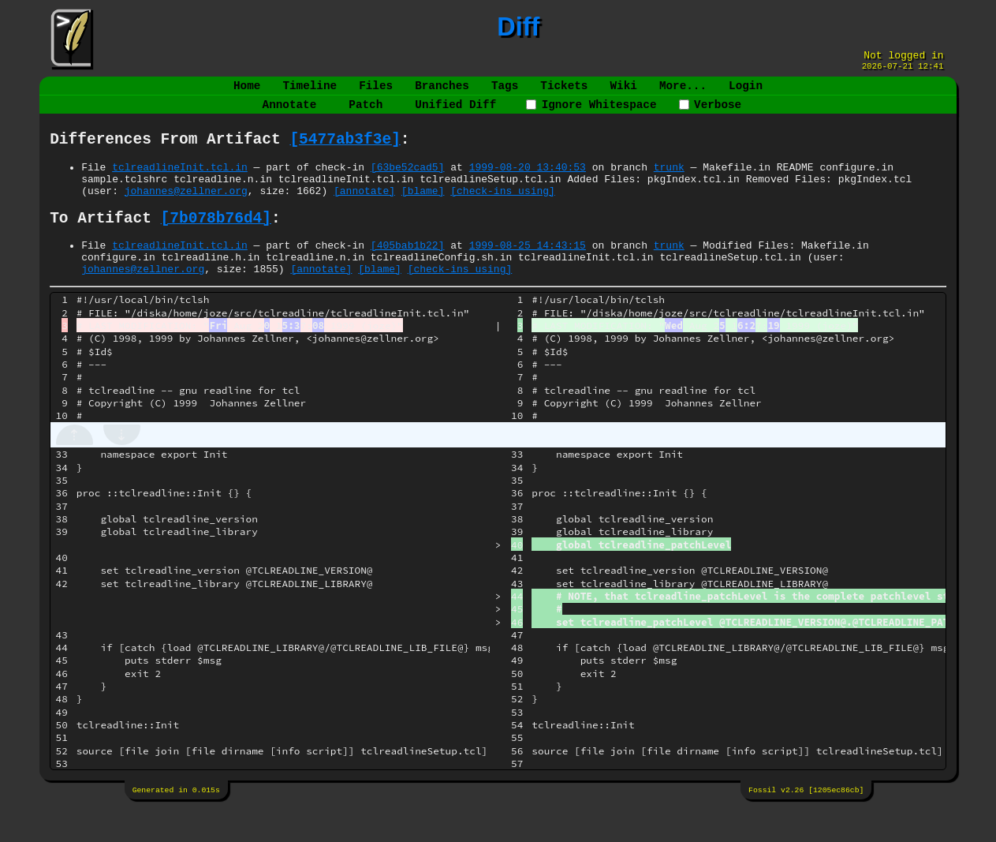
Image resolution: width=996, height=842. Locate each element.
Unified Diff (455, 114)
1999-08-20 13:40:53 (527, 183)
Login (746, 91)
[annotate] (364, 211)
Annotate (290, 114)
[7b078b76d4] (216, 242)
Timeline (310, 91)
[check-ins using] (502, 211)
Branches (442, 91)
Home (246, 91)
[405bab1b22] (408, 272)
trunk (669, 183)
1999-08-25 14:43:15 (527, 272)
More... (683, 91)
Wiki (623, 91)
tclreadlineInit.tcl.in (180, 183)
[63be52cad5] (408, 183)
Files (376, 91)
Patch (365, 114)
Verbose (710, 114)
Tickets (564, 91)
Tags (504, 91)
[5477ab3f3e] (344, 152)
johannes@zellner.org (186, 211)
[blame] (423, 211)
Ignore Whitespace (591, 114)
